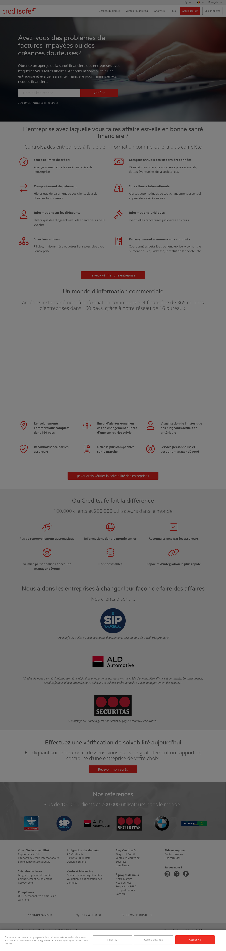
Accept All (195, 939)
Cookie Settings (153, 939)
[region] (113, 940)
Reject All (112, 939)
